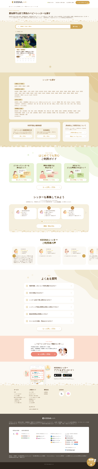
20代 (68, 103)
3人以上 (73, 102)
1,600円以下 (17, 103)
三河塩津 (77, 112)
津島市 (49, 91)
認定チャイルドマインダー (45, 102)
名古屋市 (17, 91)
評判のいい (17, 105)
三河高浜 (17, 114)
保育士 (21, 102)
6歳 (50, 103)
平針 (57, 112)
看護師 (58, 102)
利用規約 (15, 455)
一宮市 (29, 91)
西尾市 (69, 91)
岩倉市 (56, 93)
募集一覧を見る (52, 226)
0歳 (35, 103)
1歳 (37, 103)
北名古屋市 (17, 94)
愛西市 (72, 93)
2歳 (40, 103)
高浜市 (52, 93)
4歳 (45, 103)
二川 (67, 112)
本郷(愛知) (71, 112)
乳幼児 (61, 103)
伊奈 (29, 110)
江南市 (16, 93)
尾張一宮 (49, 110)
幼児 (65, 103)
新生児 (57, 103)
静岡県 (20, 86)
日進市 (64, 93)
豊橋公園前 (22, 114)
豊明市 (60, 93)
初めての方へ (51, 2)
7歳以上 (54, 103)
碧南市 (53, 91)
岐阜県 (16, 86)
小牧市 (20, 93)
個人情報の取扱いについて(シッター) (24, 455)
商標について (22, 457)
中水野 (44, 112)
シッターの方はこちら (83, 2)
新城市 (27, 93)
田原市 (68, 93)
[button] (43, 221)
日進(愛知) (49, 112)
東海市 (31, 93)
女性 (65, 102)
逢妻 (21, 110)
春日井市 (41, 91)
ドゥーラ (54, 102)
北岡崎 (56, 110)
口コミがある (23, 105)
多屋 (31, 112)
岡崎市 (25, 91)
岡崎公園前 (40, 110)
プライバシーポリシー (51, 455)
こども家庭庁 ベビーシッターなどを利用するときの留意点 (76, 455)
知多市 (39, 93)
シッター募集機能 (57, 201)
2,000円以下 (23, 103)
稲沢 (32, 110)
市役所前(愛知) (18, 112)
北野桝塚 (65, 110)
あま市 (30, 94)
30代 (71, 103)
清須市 (76, 93)
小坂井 (78, 110)
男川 (45, 110)
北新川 (60, 110)
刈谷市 (57, 91)
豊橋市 (21, 91)
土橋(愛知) (35, 112)
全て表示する (17, 96)
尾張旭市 (48, 93)
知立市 (43, 93)
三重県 (27, 86)
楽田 (53, 110)
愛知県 (24, 86)
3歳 (42, 103)
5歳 (47, 103)
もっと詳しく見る (51, 329)
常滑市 (81, 91)
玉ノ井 (27, 112)
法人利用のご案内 (70, 2)
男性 (62, 102)
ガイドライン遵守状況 (60, 455)
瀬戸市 (32, 91)
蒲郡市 (73, 91)
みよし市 (26, 94)
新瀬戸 (23, 112)
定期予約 (17, 102)
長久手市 (35, 94)
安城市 (65, 91)
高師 (26, 114)
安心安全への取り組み (60, 2)
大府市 (35, 93)
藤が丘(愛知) (62, 112)
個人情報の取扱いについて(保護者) (39, 455)
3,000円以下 (30, 103)
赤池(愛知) (25, 110)
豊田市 (61, 91)
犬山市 (77, 91)
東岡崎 (53, 112)
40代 (75, 103)
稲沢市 (24, 93)
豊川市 (45, 91)
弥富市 (22, 94)
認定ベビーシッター (33, 102)
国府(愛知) (70, 110)
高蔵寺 (74, 110)
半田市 (36, 91)
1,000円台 (78, 102)
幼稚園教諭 (26, 102)
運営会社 (10, 455)
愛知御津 (17, 110)
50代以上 (79, 103)
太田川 (35, 110)
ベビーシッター (40, 16)
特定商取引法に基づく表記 (13, 457)
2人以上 (68, 102)
